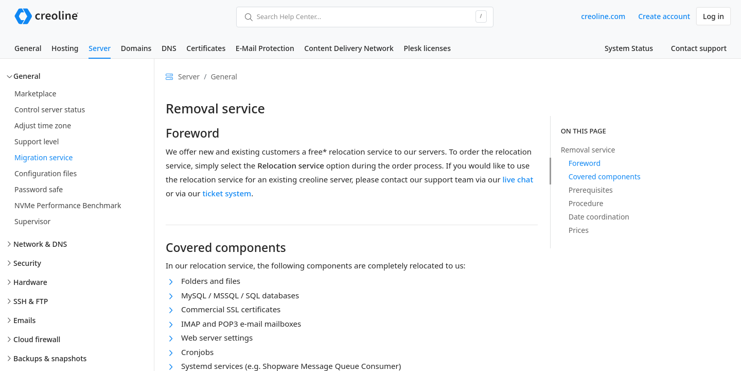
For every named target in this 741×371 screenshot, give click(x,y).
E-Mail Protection (265, 48)
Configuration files (45, 173)
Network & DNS (40, 244)
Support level (36, 141)
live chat (518, 179)
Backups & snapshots (49, 358)
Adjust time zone (42, 125)
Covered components (605, 176)
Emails (24, 320)
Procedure (586, 203)
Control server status (49, 109)
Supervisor (32, 221)
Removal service (588, 150)
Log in (713, 16)
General (27, 48)
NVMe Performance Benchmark (67, 205)
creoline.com (603, 16)
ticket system (226, 193)
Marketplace (35, 93)
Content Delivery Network (348, 48)
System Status (629, 48)
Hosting (64, 48)
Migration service (43, 157)
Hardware (30, 282)
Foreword (585, 163)
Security (27, 263)
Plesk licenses (427, 48)
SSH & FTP (30, 301)
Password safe (38, 189)
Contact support (699, 48)
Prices (579, 230)
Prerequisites (591, 190)
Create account (664, 16)
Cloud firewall (36, 339)
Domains (136, 48)
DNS (169, 48)
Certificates (205, 48)
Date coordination (599, 217)
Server (100, 48)
